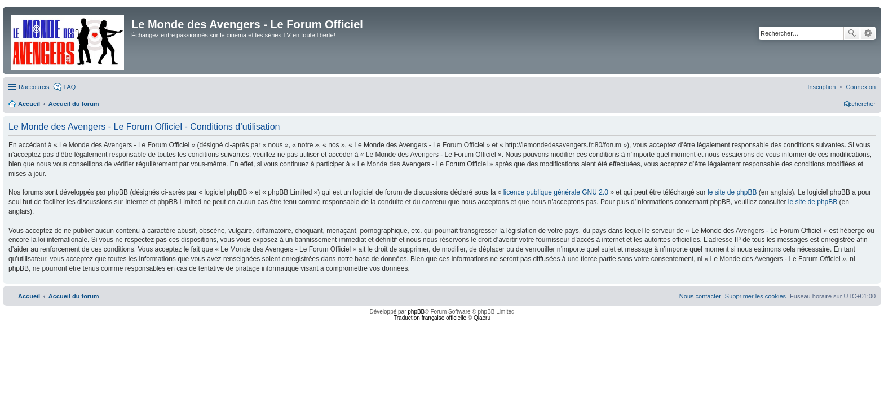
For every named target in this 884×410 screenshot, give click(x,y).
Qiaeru (482, 318)
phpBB (416, 311)
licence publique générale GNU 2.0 (555, 192)
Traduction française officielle (430, 318)
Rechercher (851, 33)
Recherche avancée (868, 33)
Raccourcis (34, 86)
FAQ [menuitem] (69, 86)
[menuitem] (861, 86)
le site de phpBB (732, 192)
